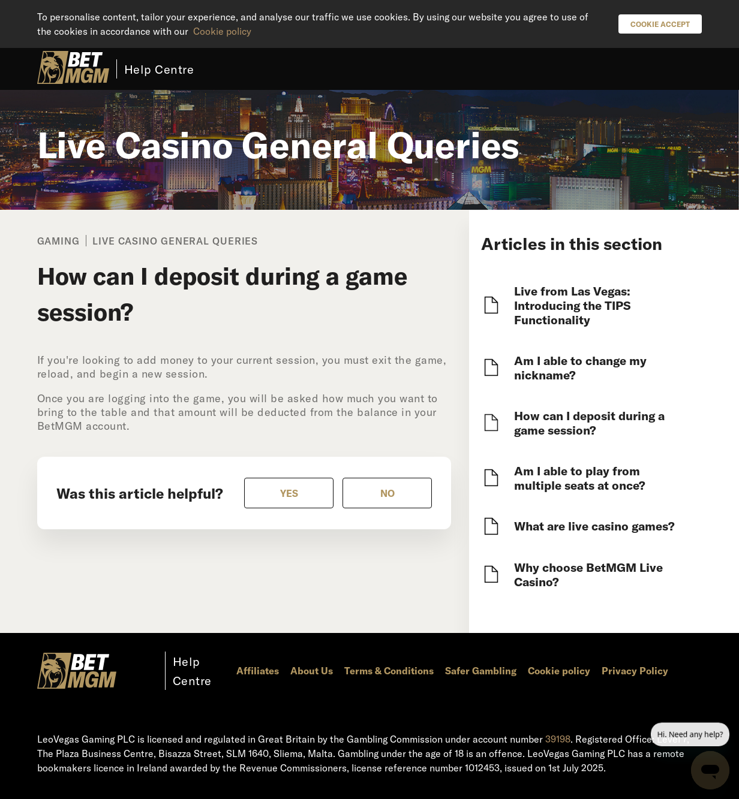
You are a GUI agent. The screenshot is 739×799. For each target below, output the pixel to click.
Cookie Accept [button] (660, 24)
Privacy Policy (635, 670)
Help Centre (159, 69)
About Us (311, 670)
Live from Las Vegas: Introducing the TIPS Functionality (572, 305)
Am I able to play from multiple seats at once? (579, 477)
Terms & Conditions (389, 670)
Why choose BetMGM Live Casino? (588, 574)
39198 (557, 738)
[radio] (289, 493)
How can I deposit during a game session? (589, 422)
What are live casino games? (594, 525)
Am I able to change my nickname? (580, 367)
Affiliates (257, 670)
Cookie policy (222, 31)
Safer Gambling (480, 670)
